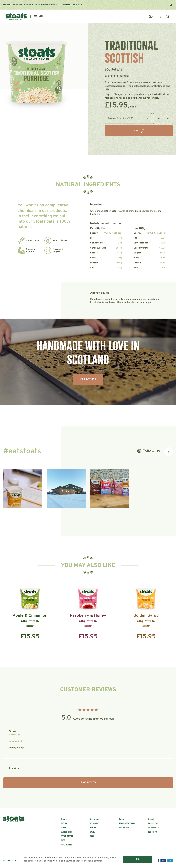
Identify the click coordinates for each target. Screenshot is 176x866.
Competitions (66, 832)
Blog (63, 840)
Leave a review (88, 782)
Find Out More (88, 379)
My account (94, 823)
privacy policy (109, 858)
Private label (66, 844)
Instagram (152, 827)
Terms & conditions (127, 823)
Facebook (152, 823)
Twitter (151, 832)
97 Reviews (124, 76)
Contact (64, 827)
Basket (93, 832)
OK (137, 859)
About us (64, 823)
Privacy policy (124, 827)
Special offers (67, 836)
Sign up (93, 827)
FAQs (92, 836)
